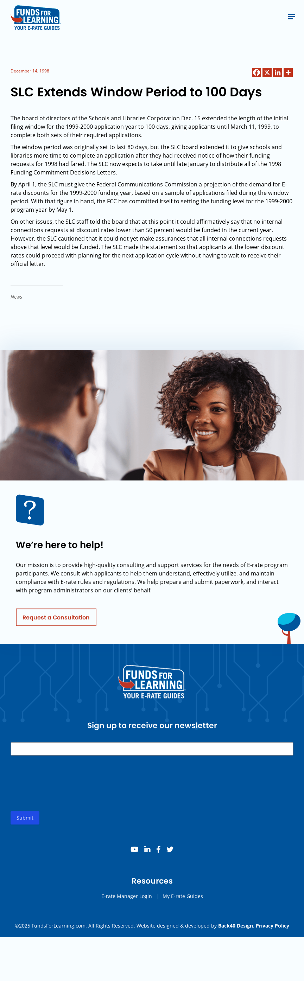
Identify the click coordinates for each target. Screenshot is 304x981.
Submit (25, 819)
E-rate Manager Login (126, 898)
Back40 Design (235, 925)
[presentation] (64, 791)
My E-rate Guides (183, 898)
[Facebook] (256, 72)
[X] (267, 72)
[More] (288, 72)
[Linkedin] (277, 72)
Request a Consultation (56, 619)
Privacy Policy (272, 925)
